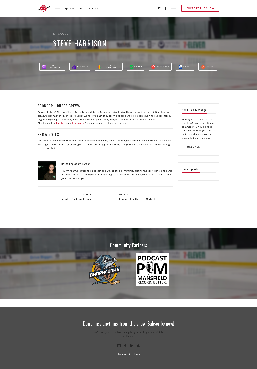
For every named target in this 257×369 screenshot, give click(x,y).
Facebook (61, 123)
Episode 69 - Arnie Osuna (75, 198)
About (82, 8)
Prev (87, 194)
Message (193, 146)
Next (123, 194)
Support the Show (200, 8)
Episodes (70, 8)
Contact (93, 8)
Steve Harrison (80, 43)
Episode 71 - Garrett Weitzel (137, 198)
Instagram (78, 123)
